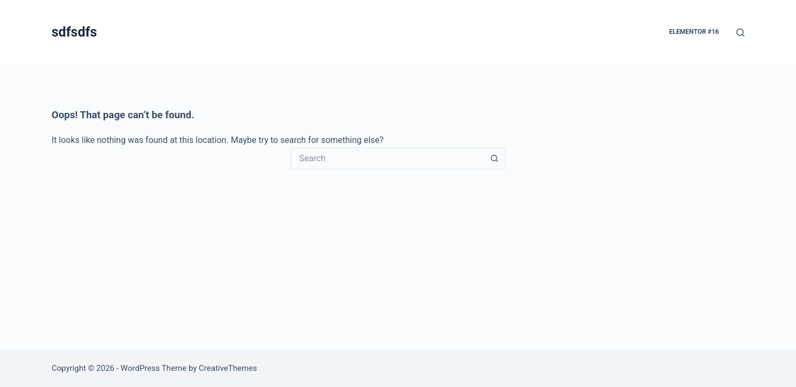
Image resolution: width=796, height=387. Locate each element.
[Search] (740, 32)
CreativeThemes (228, 368)
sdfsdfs (74, 32)
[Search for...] (387, 158)
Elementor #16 (694, 31)
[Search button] (494, 158)
